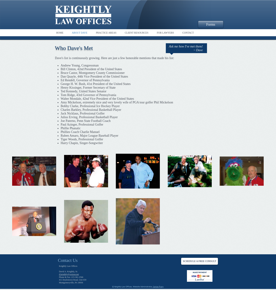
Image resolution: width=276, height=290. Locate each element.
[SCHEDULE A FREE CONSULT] (199, 261)
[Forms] (210, 24)
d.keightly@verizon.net (69, 274)
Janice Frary (158, 287)
